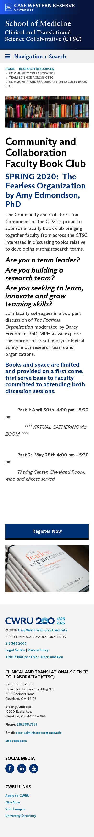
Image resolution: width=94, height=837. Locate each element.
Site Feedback (16, 741)
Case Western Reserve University (42, 630)
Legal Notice (15, 650)
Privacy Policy (38, 650)
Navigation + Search (34, 57)
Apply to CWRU (17, 795)
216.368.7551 (27, 724)
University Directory (20, 816)
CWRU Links (18, 787)
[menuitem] (47, 795)
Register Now (47, 531)
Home (10, 69)
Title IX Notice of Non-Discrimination (34, 657)
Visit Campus (15, 809)
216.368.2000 (16, 643)
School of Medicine (38, 23)
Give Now (12, 802)
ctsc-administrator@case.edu (39, 732)
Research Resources (36, 69)
